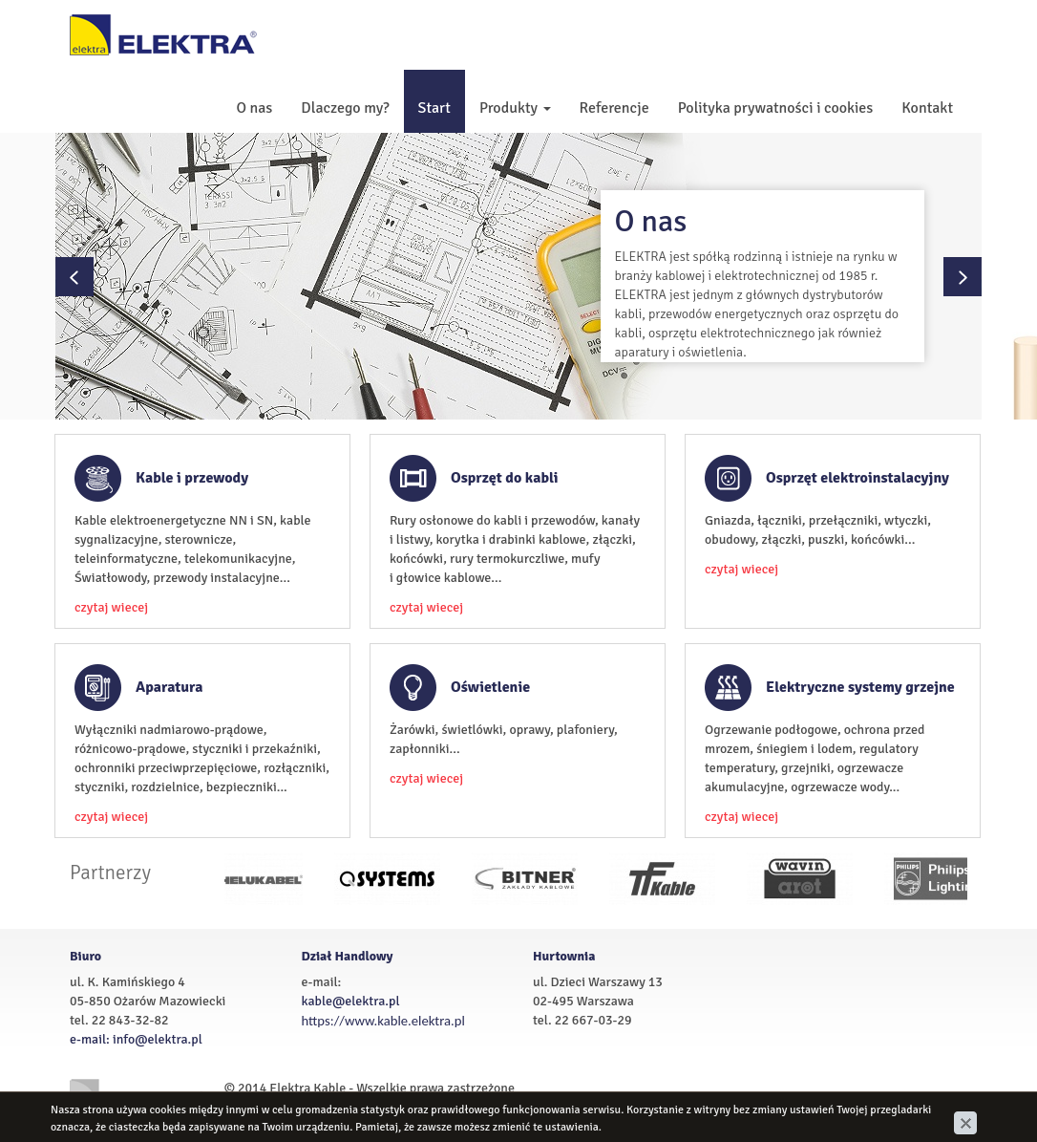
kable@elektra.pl (351, 1001)
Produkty (515, 108)
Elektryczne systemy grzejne (860, 687)
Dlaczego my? (345, 108)
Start (434, 108)
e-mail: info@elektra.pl (136, 1039)
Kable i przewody (192, 477)
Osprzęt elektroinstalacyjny (857, 477)
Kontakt (927, 108)
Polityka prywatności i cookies (776, 108)
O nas (254, 108)
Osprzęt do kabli (505, 477)
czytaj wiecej (111, 607)
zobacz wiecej (788, 352)
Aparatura (169, 687)
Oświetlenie (490, 687)
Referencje (614, 108)
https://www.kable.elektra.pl (383, 1020)
